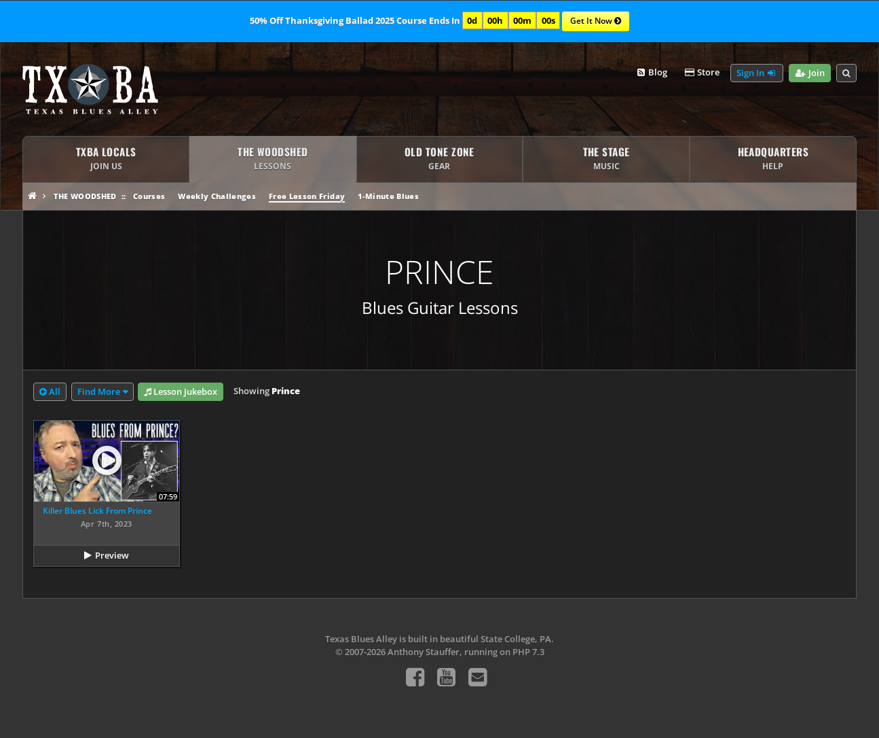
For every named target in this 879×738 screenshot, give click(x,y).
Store (701, 73)
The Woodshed (85, 196)
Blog (651, 73)
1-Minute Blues (388, 196)
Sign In (756, 73)
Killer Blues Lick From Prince (97, 510)
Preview (112, 555)
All (49, 392)
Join (809, 73)
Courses (149, 196)
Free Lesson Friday (307, 196)
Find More (98, 391)
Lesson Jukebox (180, 392)
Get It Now (595, 21)
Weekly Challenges (217, 196)
